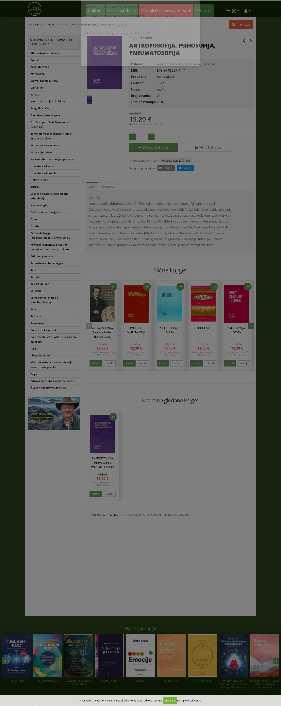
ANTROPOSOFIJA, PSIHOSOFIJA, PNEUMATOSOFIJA (102, 463)
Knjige (50, 24)
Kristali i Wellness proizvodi (166, 10)
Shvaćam (170, 700)
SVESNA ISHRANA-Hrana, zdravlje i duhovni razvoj (102, 332)
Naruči (95, 364)
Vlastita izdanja (122, 10)
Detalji (109, 364)
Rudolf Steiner (140, 37)
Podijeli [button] (184, 168)
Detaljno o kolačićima (189, 700)
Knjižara (95, 10)
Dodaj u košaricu (153, 147)
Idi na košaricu (208, 147)
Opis (92, 187)
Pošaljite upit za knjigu (175, 161)
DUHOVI (203, 328)
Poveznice (107, 187)
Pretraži (241, 24)
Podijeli (165, 168)
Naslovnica (35, 24)
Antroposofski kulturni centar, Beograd (186, 64)
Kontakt (203, 10)
